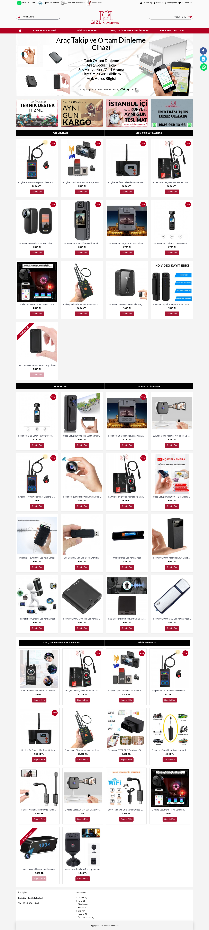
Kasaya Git (81, 914)
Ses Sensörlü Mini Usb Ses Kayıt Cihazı (82, 558)
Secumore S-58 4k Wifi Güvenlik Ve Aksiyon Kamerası (82, 243)
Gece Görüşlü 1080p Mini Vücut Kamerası (82, 436)
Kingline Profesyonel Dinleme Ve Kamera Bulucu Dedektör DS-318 (127, 182)
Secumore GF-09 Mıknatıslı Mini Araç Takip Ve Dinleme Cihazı (127, 304)
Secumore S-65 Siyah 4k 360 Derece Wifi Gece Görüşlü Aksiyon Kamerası (172, 243)
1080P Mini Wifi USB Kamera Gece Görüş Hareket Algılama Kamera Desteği (126, 810)
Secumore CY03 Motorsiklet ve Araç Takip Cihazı (170, 750)
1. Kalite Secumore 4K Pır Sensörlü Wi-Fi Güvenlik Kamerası (37, 304)
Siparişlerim (82, 904)
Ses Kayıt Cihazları (149, 386)
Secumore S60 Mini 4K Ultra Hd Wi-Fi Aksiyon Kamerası (37, 243)
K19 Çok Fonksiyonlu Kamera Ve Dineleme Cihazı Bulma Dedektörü (172, 182)
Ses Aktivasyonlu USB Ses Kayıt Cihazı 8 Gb (172, 619)
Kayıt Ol (80, 901)
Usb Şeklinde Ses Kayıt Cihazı (127, 558)
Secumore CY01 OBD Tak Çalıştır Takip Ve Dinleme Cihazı (126, 750)
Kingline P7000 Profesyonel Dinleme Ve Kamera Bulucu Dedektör (37, 182)
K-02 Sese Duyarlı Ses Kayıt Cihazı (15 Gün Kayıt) (127, 619)
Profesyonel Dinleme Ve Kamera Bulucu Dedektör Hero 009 (82, 304)
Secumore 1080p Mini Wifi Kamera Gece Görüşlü (82, 497)
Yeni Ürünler (60, 133)
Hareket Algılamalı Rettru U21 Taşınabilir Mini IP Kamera (39, 810)
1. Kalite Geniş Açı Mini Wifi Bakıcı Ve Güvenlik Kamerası (172, 436)
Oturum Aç (81, 898)
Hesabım (81, 907)
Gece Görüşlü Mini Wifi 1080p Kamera (82, 869)
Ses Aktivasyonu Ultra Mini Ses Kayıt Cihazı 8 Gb (82, 619)
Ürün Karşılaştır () (85, 917)
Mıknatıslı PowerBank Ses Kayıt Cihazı (37, 558)
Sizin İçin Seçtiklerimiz (149, 133)
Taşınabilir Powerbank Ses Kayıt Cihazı (37, 619)
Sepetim (80, 911)
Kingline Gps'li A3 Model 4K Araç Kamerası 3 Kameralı (82, 182)
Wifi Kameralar (147, 642)
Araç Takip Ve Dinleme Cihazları (61, 642)
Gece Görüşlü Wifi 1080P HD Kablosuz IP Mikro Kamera (172, 497)
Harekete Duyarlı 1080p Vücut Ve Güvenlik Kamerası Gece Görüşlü (172, 304)
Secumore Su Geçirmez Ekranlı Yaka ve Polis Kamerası (127, 243)
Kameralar (60, 386)
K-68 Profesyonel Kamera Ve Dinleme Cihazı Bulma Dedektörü (39, 691)
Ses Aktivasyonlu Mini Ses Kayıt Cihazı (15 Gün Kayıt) (172, 558)
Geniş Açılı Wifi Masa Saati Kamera (39, 869)
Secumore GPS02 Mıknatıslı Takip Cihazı (37, 365)
